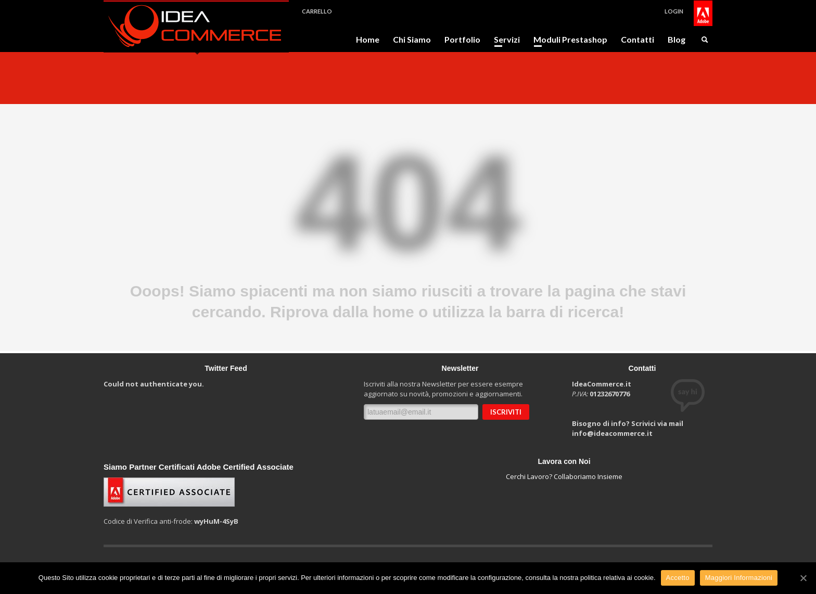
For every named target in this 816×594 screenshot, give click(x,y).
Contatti (637, 39)
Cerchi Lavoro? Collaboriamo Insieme (564, 476)
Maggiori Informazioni (739, 578)
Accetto (678, 578)
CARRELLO (317, 11)
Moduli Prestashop (567, 39)
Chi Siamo (412, 39)
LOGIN (674, 11)
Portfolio (462, 39)
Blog (676, 39)
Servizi (504, 39)
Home (367, 39)
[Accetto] (803, 578)
